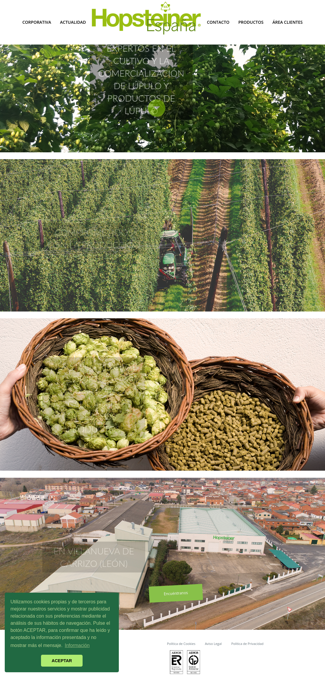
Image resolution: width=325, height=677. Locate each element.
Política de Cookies (181, 643)
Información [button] (77, 645)
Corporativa (36, 22)
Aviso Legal (213, 643)
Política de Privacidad (247, 643)
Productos (251, 22)
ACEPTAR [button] (62, 660)
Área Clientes (287, 22)
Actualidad (73, 22)
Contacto (218, 22)
